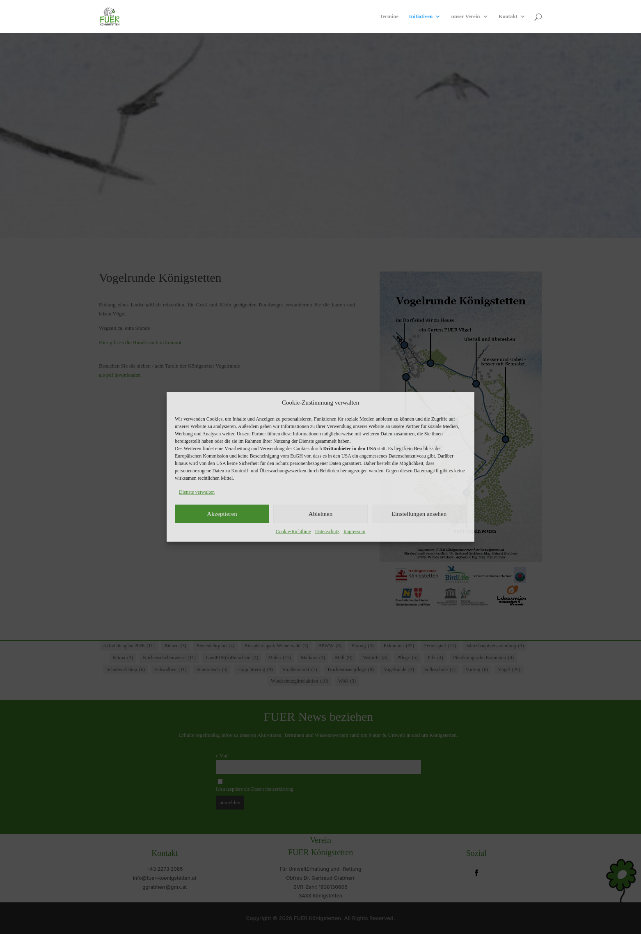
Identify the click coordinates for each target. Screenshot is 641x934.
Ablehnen (320, 514)
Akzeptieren (222, 514)
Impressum (354, 531)
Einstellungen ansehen (419, 514)
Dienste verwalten (197, 492)
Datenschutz (327, 531)
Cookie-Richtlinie (293, 531)
